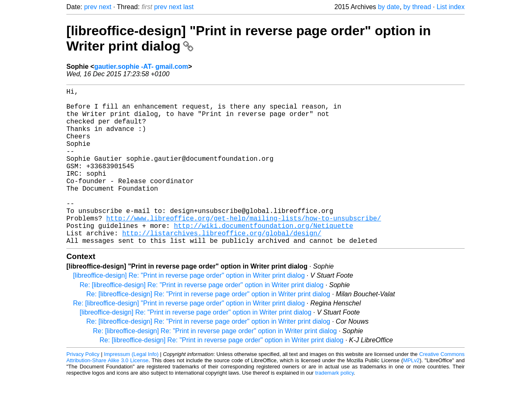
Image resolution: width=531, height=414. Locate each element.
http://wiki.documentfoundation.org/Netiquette (263, 256)
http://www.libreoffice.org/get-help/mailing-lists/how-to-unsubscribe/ (243, 247)
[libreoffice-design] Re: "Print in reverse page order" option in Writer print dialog (189, 310)
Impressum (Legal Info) (131, 389)
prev (90, 6)
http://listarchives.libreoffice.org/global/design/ (221, 266)
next (105, 6)
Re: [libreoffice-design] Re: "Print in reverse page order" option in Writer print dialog (202, 319)
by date (388, 6)
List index (450, 6)
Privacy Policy (83, 389)
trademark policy (334, 407)
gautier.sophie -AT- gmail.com (141, 66)
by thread (417, 6)
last (188, 6)
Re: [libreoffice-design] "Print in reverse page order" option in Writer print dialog (189, 337)
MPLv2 (411, 395)
